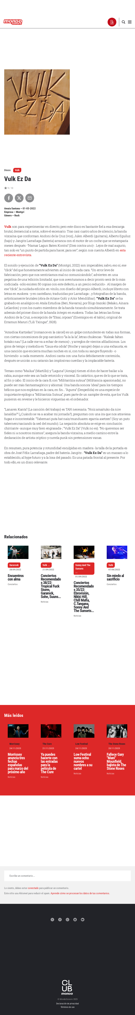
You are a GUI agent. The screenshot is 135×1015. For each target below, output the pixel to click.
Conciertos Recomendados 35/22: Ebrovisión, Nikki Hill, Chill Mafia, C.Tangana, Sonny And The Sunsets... (84, 597)
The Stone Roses (116, 743)
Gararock (14, 565)
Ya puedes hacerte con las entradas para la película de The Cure (49, 763)
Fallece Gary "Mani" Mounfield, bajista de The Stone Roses (116, 761)
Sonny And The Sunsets (82, 567)
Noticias (44, 601)
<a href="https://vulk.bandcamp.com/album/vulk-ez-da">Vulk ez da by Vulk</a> (67, 480)
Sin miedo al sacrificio (115, 577)
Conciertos (13, 584)
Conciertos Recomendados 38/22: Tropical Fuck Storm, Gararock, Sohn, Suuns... (51, 586)
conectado (33, 888)
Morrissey (14, 743)
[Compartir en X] (19, 198)
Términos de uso (68, 1007)
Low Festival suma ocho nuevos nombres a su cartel (83, 761)
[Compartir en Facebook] (8, 198)
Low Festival (81, 743)
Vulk (17, 170)
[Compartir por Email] (29, 198)
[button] (112, 22)
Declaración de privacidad (67, 1003)
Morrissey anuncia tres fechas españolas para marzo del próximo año (18, 763)
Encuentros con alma (16, 577)
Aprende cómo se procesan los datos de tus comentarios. (80, 893)
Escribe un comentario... (22, 875)
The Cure (47, 743)
